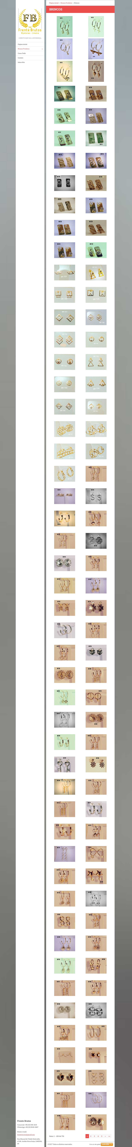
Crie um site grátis (94, 1144)
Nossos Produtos (23, 49)
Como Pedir (22, 53)
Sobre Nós (21, 62)
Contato (20, 58)
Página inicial (22, 44)
